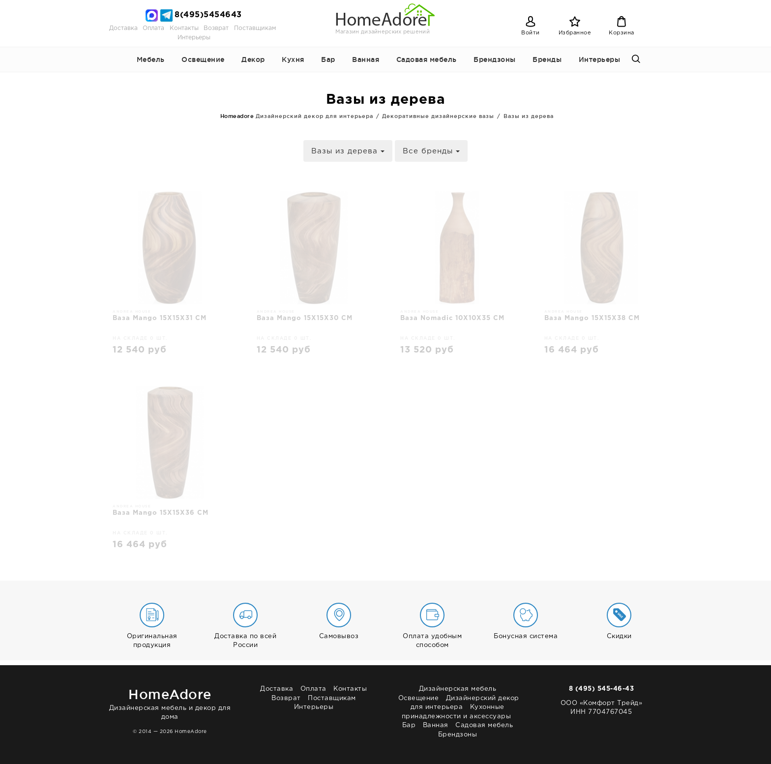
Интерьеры (194, 37)
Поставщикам (255, 28)
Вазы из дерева (348, 151)
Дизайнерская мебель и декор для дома (170, 702)
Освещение (203, 59)
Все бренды (431, 151)
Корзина (621, 32)
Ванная (365, 59)
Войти (530, 32)
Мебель (151, 59)
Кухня (293, 59)
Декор (253, 59)
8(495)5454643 (208, 15)
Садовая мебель (426, 59)
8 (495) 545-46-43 (601, 689)
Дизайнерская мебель (458, 689)
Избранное (575, 32)
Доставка (123, 28)
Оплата (153, 28)
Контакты (184, 28)
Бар (328, 59)
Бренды (547, 59)
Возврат (216, 28)
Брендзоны (495, 59)
